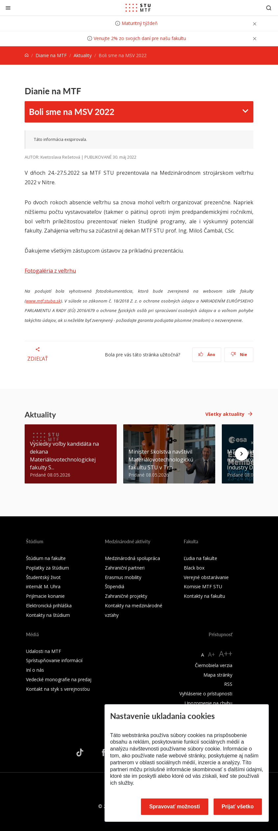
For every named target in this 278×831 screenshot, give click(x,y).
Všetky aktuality (224, 414)
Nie (239, 354)
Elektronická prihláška (49, 605)
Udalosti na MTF (43, 651)
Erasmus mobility (123, 577)
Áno (207, 354)
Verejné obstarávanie (206, 577)
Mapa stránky (217, 675)
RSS (228, 684)
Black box (194, 568)
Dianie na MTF (51, 55)
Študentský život (43, 577)
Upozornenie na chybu (208, 703)
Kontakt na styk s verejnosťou (58, 689)
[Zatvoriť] (8, 7)
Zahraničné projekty (126, 596)
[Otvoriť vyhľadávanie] (269, 7)
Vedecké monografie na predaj (58, 679)
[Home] (27, 55)
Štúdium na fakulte (46, 558)
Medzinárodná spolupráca (132, 558)
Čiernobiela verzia (213, 665)
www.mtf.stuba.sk (43, 301)
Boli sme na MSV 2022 (71, 111)
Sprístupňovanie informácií (54, 660)
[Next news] (241, 453)
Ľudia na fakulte (200, 558)
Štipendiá (114, 586)
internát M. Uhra (43, 586)
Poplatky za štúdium (47, 568)
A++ (225, 653)
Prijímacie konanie (45, 596)
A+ (211, 654)
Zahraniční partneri (125, 568)
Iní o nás (35, 670)
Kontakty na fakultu (204, 596)
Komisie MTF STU (203, 586)
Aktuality (83, 55)
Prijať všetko (238, 806)
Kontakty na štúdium (48, 615)
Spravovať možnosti (174, 806)
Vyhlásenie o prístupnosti (205, 693)
